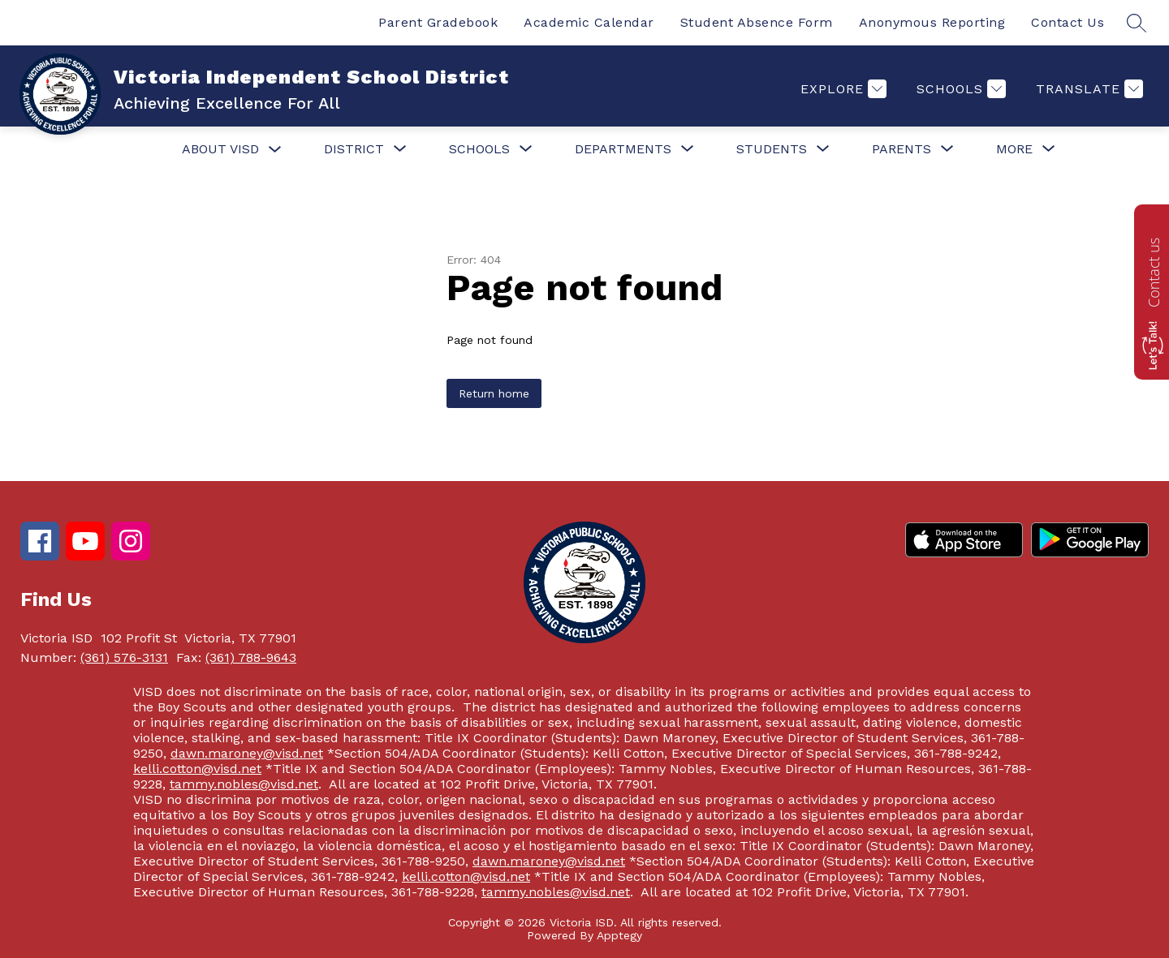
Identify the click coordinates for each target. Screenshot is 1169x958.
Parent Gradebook (438, 22)
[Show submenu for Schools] (479, 149)
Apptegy (619, 935)
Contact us (1153, 272)
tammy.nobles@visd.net (244, 784)
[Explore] (841, 89)
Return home (494, 393)
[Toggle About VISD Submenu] (275, 150)
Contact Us (1067, 22)
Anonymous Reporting (932, 22)
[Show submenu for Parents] (901, 149)
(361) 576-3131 (124, 657)
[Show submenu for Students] (771, 149)
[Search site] (1136, 22)
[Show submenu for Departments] (623, 149)
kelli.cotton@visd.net (197, 768)
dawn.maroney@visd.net (246, 753)
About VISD (220, 149)
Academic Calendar (589, 22)
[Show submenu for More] (1014, 149)
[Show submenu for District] (354, 149)
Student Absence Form (756, 22)
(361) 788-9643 (250, 657)
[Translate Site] (1087, 89)
